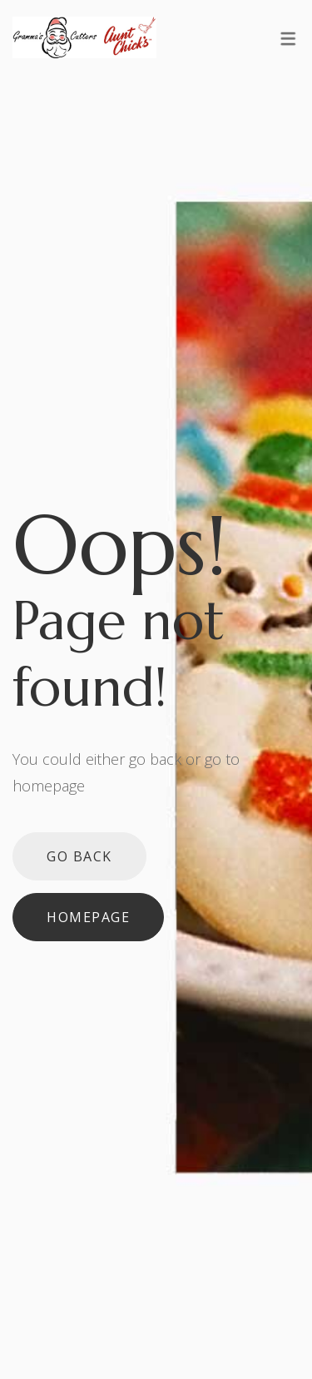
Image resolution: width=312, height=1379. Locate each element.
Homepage (88, 917)
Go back (79, 856)
